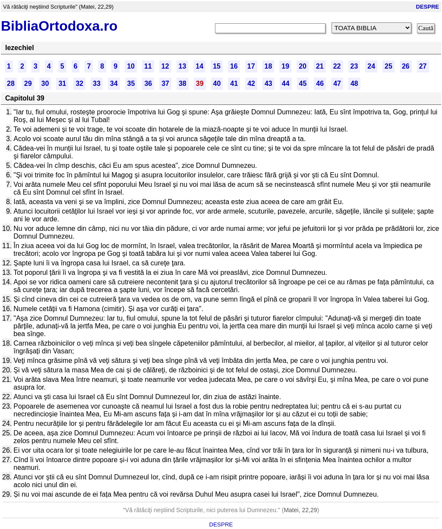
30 (45, 83)
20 (302, 66)
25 (388, 66)
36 (148, 83)
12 (165, 66)
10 (131, 66)
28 (11, 83)
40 (217, 83)
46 (320, 83)
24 (371, 66)
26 (406, 66)
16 (234, 66)
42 (251, 83)
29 (28, 83)
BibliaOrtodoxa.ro (59, 26)
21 (320, 66)
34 (114, 83)
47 (337, 83)
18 (268, 66)
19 (285, 66)
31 (62, 83)
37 (165, 83)
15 (217, 66)
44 (286, 83)
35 (131, 83)
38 (182, 83)
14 (199, 66)
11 (148, 66)
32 (79, 83)
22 (337, 66)
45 (303, 83)
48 (354, 83)
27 (423, 66)
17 (251, 66)
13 (182, 66)
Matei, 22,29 (300, 510)
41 (234, 83)
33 (97, 83)
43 (268, 83)
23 (354, 66)
